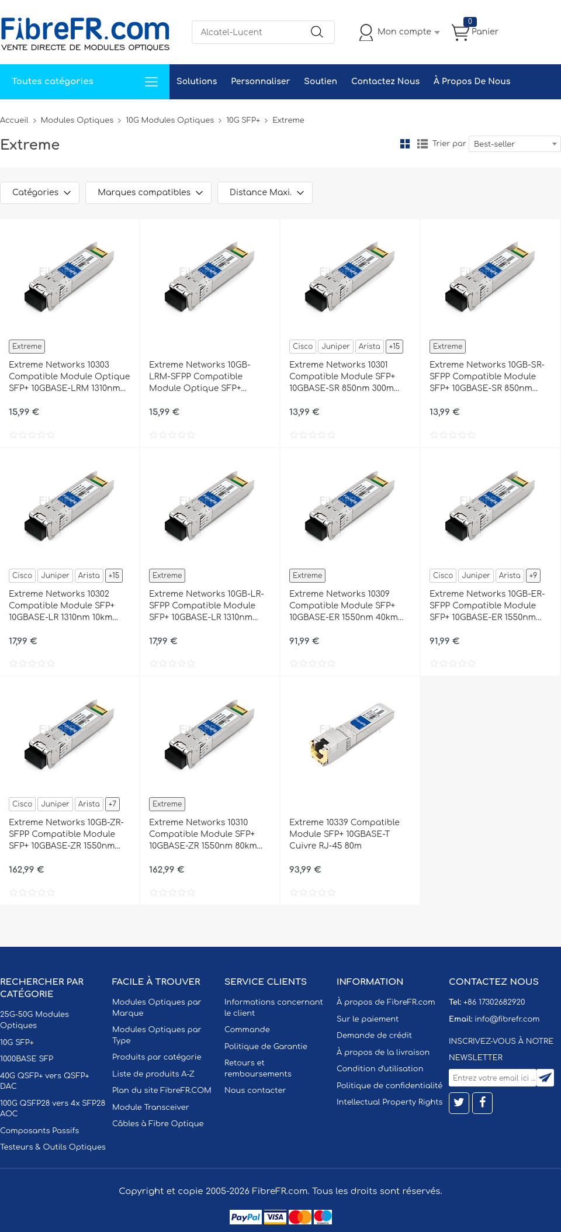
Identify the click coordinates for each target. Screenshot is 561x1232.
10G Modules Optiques (170, 120)
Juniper (335, 346)
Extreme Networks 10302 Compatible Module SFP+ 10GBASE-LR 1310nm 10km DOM (62, 607)
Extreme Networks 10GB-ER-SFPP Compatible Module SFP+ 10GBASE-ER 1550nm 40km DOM (487, 607)
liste (422, 143)
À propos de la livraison (383, 1052)
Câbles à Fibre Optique (158, 1124)
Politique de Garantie (265, 1047)
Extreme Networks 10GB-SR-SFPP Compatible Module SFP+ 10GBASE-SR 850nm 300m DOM (487, 377)
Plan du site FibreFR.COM (162, 1090)
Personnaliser (260, 81)
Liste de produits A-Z (153, 1074)
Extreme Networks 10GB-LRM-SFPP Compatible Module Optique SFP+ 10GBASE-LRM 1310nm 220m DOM (205, 377)
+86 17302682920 (494, 1002)
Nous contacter (255, 1090)
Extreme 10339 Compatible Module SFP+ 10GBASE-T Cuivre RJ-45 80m (344, 834)
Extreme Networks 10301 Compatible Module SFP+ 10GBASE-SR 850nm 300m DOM (342, 377)
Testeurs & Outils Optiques (53, 1147)
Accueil (14, 120)
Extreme (26, 346)
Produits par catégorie (157, 1057)
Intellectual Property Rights (389, 1102)
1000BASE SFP (26, 1059)
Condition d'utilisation (380, 1069)
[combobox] (515, 144)
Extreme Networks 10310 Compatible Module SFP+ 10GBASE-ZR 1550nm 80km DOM (203, 835)
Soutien (320, 81)
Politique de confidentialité (389, 1086)
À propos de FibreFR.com (386, 1002)
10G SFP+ (243, 120)
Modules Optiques (77, 120)
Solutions (196, 81)
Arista (369, 346)
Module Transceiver (150, 1107)
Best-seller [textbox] (494, 144)
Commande (247, 1030)
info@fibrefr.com (507, 1019)
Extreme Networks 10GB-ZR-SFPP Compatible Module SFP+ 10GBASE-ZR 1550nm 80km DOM (66, 835)
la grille (405, 143)
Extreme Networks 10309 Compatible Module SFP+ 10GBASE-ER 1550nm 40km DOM (343, 607)
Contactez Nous (385, 81)
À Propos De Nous (472, 81)
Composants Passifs (39, 1131)
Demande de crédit (374, 1036)
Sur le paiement (368, 1019)
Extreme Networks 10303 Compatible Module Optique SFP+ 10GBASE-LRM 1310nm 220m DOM (69, 377)
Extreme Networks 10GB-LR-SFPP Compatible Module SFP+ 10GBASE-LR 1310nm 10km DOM (206, 607)
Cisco (303, 346)
